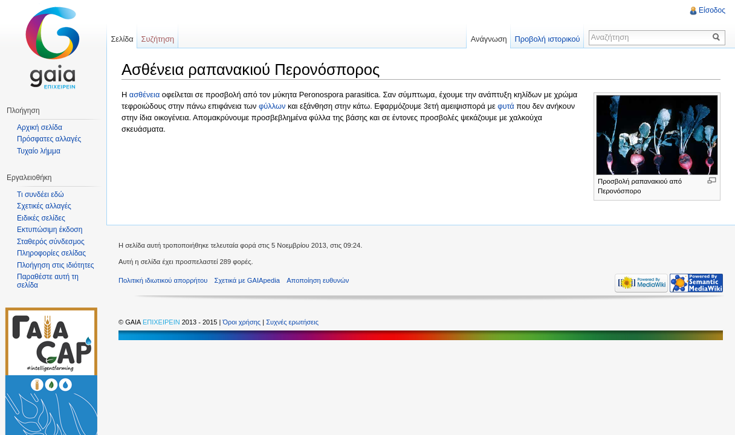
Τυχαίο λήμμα (38, 151)
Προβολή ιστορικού (547, 39)
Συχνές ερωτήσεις (292, 322)
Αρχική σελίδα (39, 127)
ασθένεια (144, 94)
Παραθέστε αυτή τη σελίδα (48, 280)
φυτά (505, 106)
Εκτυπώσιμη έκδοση (49, 229)
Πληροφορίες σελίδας (51, 253)
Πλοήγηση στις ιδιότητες (55, 265)
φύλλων (272, 106)
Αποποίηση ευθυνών (318, 280)
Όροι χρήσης (242, 322)
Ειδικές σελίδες (41, 218)
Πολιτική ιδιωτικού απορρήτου (162, 280)
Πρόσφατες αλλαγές (49, 139)
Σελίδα (122, 39)
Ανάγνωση (489, 39)
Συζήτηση (158, 39)
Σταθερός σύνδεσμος (51, 241)
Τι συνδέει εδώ (40, 194)
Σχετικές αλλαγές (44, 206)
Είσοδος (712, 10)
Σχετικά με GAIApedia (247, 280)
